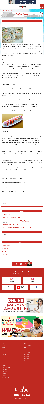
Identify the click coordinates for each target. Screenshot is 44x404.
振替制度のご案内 (5, 369)
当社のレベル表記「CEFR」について (9, 379)
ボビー (6, 203)
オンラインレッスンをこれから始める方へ (10, 380)
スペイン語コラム (27, 360)
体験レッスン (26, 343)
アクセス (25, 350)
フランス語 (5, 248)
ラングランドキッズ (27, 345)
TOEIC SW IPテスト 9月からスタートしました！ (15, 224)
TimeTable (26, 349)
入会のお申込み (5, 365)
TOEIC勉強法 (26, 356)
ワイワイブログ (27, 354)
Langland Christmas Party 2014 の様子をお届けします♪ (16, 221)
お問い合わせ (4, 371)
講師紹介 (25, 347)
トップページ (4, 343)
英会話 (3, 347)
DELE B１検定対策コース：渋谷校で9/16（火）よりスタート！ (18, 227)
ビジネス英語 (4, 349)
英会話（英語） (6, 245)
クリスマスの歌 (6, 214)
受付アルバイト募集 (6, 367)
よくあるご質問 (27, 352)
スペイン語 (5, 254)
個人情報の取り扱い (6, 377)
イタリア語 (5, 251)
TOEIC (3, 345)
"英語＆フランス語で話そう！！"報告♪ (12, 217)
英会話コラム (26, 358)
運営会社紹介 (4, 373)
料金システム (4, 375)
